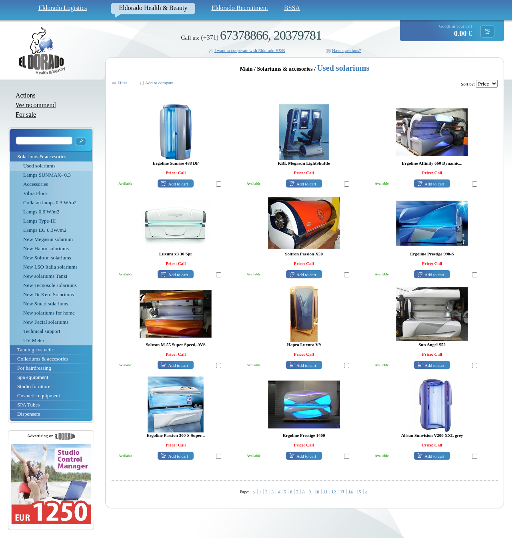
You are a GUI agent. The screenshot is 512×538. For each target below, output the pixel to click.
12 (334, 491)
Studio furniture (33, 386)
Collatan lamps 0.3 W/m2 (49, 202)
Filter (122, 82)
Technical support (41, 331)
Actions (26, 95)
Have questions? (346, 50)
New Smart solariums (45, 304)
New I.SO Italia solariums (50, 267)
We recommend (36, 105)
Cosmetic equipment (38, 396)
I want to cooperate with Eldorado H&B (249, 50)
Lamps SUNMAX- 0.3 (47, 175)
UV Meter (33, 340)
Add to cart (178, 183)
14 (350, 491)
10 (317, 491)
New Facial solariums (45, 322)
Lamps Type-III (39, 221)
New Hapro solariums (46, 248)
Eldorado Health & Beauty (153, 7)
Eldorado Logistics (62, 7)
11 (325, 491)
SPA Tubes (28, 405)
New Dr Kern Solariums (48, 294)
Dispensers (28, 414)
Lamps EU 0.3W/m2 (44, 230)
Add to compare (159, 82)
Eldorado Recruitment (239, 7)
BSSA (292, 7)
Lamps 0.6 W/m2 (41, 212)
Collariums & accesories (42, 359)
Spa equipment (32, 377)
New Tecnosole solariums (50, 285)
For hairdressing (34, 368)
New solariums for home (49, 313)
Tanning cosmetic (35, 350)
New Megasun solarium (48, 239)
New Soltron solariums (47, 258)
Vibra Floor (35, 193)
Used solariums (39, 166)
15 (359, 491)
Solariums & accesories (41, 156)
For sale (26, 114)
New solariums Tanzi (45, 276)
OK (81, 141)
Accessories (35, 184)
